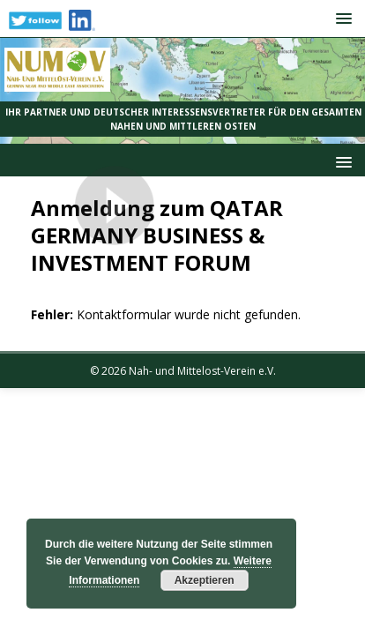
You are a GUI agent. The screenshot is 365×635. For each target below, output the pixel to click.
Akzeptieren (205, 580)
